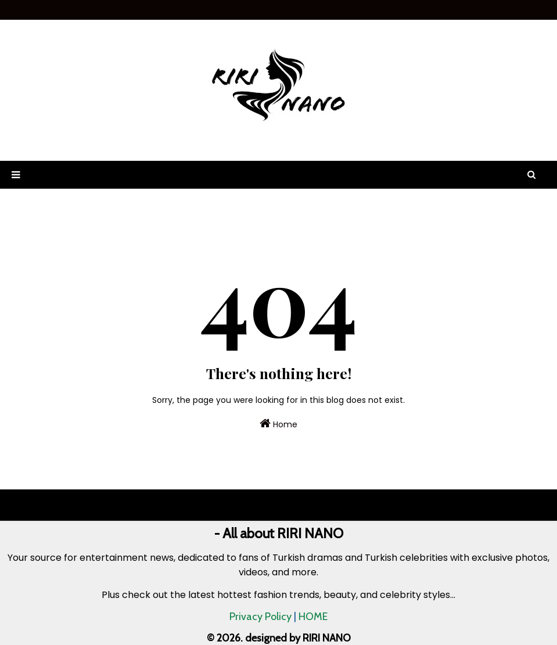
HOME (313, 616)
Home (278, 423)
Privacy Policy (260, 616)
